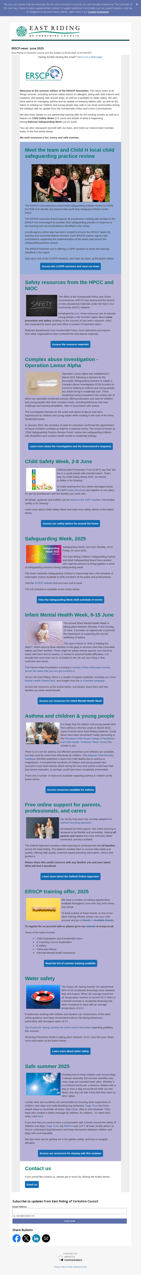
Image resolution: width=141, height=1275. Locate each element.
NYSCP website (43, 583)
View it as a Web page (89, 56)
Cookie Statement (98, 11)
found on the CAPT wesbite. (86, 499)
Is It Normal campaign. (93, 680)
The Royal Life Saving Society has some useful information (58, 1027)
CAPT (81, 1126)
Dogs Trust (92, 1105)
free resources (77, 490)
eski (77, 313)
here (40, 1116)
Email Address (19, 1207)
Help (85, 1267)
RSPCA (68, 1126)
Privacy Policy (60, 1267)
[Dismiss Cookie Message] (137, 3)
